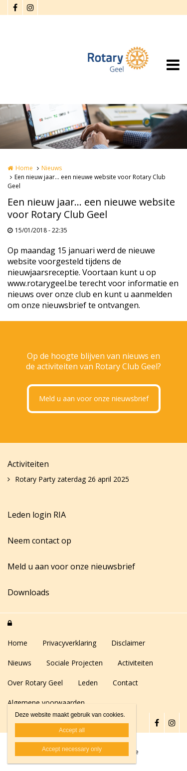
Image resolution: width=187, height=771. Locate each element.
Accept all (72, 730)
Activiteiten (28, 463)
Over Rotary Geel (35, 682)
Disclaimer (128, 643)
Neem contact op (39, 540)
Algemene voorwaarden (46, 702)
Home (24, 168)
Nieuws (51, 168)
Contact (125, 682)
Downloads (28, 592)
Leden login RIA (36, 514)
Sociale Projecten (74, 662)
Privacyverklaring (69, 643)
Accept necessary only (72, 749)
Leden (88, 682)
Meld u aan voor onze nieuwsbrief (94, 398)
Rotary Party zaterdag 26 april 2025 (72, 479)
